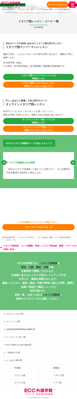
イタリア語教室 (48, 263)
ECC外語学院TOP (8, 237)
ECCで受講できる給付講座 (18, 345)
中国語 (17, 368)
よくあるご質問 (14, 360)
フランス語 (19, 375)
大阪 (31, 267)
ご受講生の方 (13, 352)
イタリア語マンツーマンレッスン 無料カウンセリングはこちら (38, 84)
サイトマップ (13, 321)
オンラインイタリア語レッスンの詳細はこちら (38, 121)
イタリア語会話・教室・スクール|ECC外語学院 (53, 237)
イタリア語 (58, 375)
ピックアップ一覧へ (15, 337)
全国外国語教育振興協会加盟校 (20, 329)
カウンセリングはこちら (57, 4)
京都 (45, 267)
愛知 (38, 267)
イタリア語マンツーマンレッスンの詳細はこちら (38, 77)
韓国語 (56, 368)
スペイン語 (19, 382)
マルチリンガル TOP (26, 237)
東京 (23, 267)
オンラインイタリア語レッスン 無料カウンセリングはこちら (38, 129)
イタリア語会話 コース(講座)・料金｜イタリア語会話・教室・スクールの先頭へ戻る (38, 247)
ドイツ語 (57, 382)
